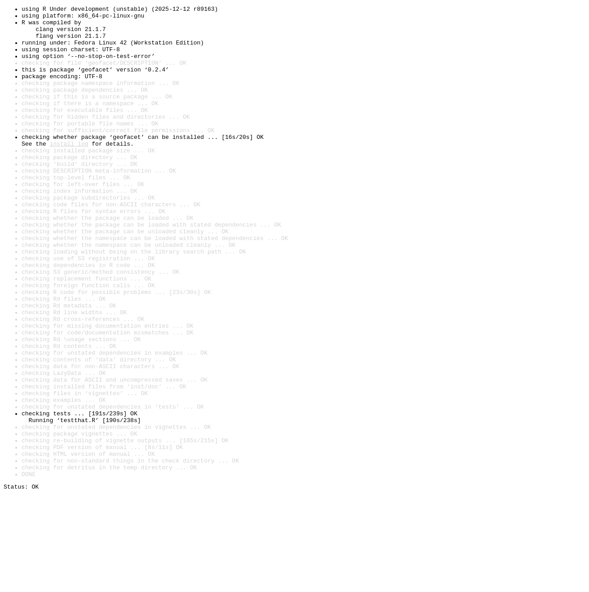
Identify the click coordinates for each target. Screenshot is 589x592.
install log (68, 172)
